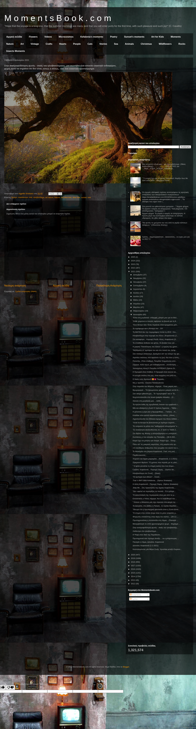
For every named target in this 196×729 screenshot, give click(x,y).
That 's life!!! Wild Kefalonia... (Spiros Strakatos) (152, 480)
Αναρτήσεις (135, 595)
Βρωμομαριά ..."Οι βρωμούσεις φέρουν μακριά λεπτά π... (156, 390)
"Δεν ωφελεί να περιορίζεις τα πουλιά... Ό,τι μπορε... (154, 491)
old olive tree (66, 197)
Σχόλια (133, 599)
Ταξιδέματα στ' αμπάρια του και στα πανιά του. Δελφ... (155, 350)
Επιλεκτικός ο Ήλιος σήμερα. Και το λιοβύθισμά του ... (155, 499)
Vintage (35, 44)
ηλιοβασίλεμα (38, 197)
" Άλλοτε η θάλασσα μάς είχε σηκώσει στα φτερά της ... (155, 502)
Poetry (113, 37)
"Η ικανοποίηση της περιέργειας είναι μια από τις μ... (154, 495)
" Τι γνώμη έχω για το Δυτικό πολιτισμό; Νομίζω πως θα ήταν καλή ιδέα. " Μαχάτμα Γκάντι (165, 179)
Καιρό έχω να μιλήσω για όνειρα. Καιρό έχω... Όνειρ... (155, 441)
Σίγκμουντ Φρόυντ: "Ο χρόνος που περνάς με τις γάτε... (155, 462)
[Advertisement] (159, 80)
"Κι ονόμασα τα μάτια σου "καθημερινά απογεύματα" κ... (156, 426)
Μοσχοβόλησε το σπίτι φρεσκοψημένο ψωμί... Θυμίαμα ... (156, 524)
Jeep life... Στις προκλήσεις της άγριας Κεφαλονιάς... (154, 488)
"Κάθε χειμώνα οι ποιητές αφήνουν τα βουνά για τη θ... (155, 321)
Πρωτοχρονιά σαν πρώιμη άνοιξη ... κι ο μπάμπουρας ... (156, 538)
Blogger (126, 667)
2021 (133, 271)
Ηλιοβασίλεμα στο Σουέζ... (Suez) (146, 473)
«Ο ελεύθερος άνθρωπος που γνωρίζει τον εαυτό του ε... (156, 448)
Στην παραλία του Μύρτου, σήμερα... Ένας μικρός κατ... (155, 386)
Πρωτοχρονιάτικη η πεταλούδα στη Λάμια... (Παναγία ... (155, 520)
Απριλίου (137, 304)
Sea (116, 44)
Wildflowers (165, 44)
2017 (133, 565)
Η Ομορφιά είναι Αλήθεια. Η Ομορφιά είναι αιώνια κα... (155, 372)
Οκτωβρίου (138, 282)
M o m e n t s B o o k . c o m (57, 18)
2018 (133, 562)
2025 (133, 257)
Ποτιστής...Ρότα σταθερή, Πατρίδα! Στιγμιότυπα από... (155, 361)
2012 (133, 584)
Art (22, 44)
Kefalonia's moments (91, 37)
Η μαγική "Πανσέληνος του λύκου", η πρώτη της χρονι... (155, 347)
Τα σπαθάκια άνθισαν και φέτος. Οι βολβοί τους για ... (155, 343)
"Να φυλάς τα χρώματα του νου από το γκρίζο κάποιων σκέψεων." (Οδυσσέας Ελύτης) (164, 224)
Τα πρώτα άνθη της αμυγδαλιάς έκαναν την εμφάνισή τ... (156, 404)
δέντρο (14, 197)
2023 (133, 264)
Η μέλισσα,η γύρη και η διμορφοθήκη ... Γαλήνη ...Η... (155, 412)
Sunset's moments (134, 37)
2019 (133, 558)
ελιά (30, 197)
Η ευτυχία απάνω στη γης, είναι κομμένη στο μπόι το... (155, 375)
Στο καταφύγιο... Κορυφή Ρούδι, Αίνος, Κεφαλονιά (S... (155, 339)
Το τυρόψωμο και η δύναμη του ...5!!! (148, 328)
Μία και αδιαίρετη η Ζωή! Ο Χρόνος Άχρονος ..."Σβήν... (155, 408)
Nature (10, 44)
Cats (90, 44)
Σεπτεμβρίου (138, 285)
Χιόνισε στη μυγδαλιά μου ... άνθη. (147, 401)
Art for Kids (157, 37)
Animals (129, 44)
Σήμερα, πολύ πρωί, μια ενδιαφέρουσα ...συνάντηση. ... (155, 365)
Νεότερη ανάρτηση (15, 285)
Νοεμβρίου (138, 278)
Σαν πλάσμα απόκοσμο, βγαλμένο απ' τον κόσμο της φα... (157, 354)
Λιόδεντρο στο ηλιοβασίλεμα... (145, 531)
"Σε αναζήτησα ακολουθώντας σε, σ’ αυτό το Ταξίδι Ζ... (155, 430)
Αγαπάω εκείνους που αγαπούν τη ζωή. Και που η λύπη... (156, 357)
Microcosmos (66, 37)
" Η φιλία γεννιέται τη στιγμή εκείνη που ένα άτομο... (154, 466)
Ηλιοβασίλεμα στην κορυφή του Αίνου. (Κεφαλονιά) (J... (155, 336)
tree (89, 197)
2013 (133, 580)
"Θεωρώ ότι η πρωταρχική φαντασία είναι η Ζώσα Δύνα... (156, 509)
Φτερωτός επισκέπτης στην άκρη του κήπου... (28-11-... (155, 517)
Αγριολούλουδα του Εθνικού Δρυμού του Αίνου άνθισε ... (156, 419)
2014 (133, 576)
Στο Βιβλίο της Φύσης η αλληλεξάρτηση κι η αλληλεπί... (155, 433)
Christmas (146, 44)
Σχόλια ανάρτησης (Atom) (25, 291)
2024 (133, 261)
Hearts (62, 44)
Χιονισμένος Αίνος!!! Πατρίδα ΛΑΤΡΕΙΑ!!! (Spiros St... (154, 368)
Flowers (33, 37)
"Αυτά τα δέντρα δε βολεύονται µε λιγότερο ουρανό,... (154, 423)
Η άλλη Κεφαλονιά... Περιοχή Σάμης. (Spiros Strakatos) (155, 484)
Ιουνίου (136, 296)
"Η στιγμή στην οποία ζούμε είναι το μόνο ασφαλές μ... (155, 513)
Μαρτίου (137, 307)
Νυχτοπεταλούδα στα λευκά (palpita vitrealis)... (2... (154, 397)
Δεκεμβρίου (138, 275)
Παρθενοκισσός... (140, 455)
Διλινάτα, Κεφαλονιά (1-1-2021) (145, 546)
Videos (48, 37)
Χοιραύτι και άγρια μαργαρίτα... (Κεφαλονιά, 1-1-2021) (155, 459)
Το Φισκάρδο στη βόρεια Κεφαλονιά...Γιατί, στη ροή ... (155, 451)
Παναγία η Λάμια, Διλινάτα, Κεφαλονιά (148, 542)
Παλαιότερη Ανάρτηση (109, 285)
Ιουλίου (136, 293)
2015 (133, 573)
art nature (49, 197)
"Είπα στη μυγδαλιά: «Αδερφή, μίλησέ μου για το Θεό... (155, 318)
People (77, 44)
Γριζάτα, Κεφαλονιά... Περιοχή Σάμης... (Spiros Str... (154, 470)
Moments (176, 37)
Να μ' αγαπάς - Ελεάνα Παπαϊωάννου (148, 383)
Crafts (49, 44)
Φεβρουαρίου (139, 311)
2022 (133, 268)
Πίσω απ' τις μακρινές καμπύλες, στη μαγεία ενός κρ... (155, 444)
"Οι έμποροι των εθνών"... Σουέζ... (147, 477)
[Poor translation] (10, 687)
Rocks (181, 44)
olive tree (76, 197)
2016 (133, 569)
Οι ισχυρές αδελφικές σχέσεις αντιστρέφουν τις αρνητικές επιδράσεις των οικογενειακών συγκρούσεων (165, 193)
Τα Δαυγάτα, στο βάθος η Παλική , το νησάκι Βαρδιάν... (155, 506)
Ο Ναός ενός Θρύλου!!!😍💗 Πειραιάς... (149, 379)
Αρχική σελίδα (14, 37)
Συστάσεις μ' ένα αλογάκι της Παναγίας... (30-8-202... (154, 437)
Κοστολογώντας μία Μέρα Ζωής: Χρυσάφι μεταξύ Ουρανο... (157, 549)
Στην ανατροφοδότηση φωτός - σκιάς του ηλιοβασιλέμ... (155, 528)
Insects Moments (15, 51)
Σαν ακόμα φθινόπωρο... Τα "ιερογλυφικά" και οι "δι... (154, 394)
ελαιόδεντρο (23, 197)
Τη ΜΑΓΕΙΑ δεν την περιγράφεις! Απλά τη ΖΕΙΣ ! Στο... (155, 332)
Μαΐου (136, 300)
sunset (84, 197)
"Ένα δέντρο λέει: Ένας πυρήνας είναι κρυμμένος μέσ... (155, 325)
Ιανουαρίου (138, 314)
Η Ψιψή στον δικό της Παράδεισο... (147, 535)
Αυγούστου (138, 289)
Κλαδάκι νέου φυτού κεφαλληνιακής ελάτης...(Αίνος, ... (155, 415)
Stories (103, 44)
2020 (133, 555)
